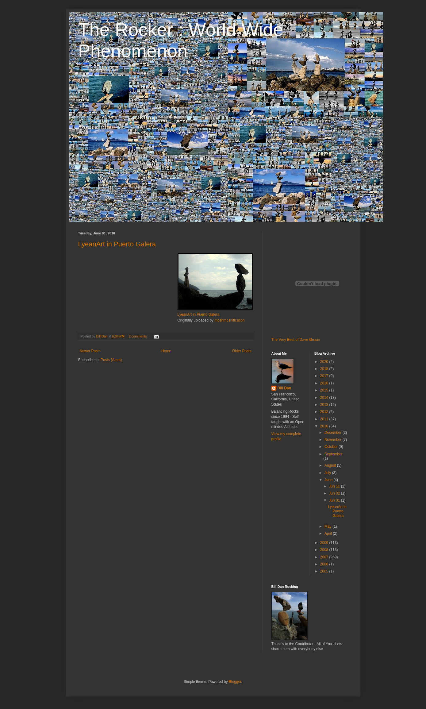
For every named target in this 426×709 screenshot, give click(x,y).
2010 (324, 426)
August (330, 465)
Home (166, 351)
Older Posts (241, 351)
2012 (324, 412)
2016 (324, 383)
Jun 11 (335, 486)
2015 (324, 390)
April (328, 533)
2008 (324, 550)
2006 (324, 564)
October (331, 447)
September (333, 454)
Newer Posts (90, 351)
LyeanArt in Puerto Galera (117, 244)
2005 (324, 571)
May (328, 526)
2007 (324, 557)
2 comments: (139, 336)
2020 (324, 362)
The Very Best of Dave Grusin (295, 339)
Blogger (235, 682)
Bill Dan (284, 388)
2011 (324, 419)
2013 (324, 405)
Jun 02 (335, 493)
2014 (324, 397)
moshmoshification (229, 320)
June (328, 480)
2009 (324, 543)
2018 (324, 369)
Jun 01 (335, 500)
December (333, 432)
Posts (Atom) (111, 360)
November (333, 439)
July (328, 473)
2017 (324, 376)
